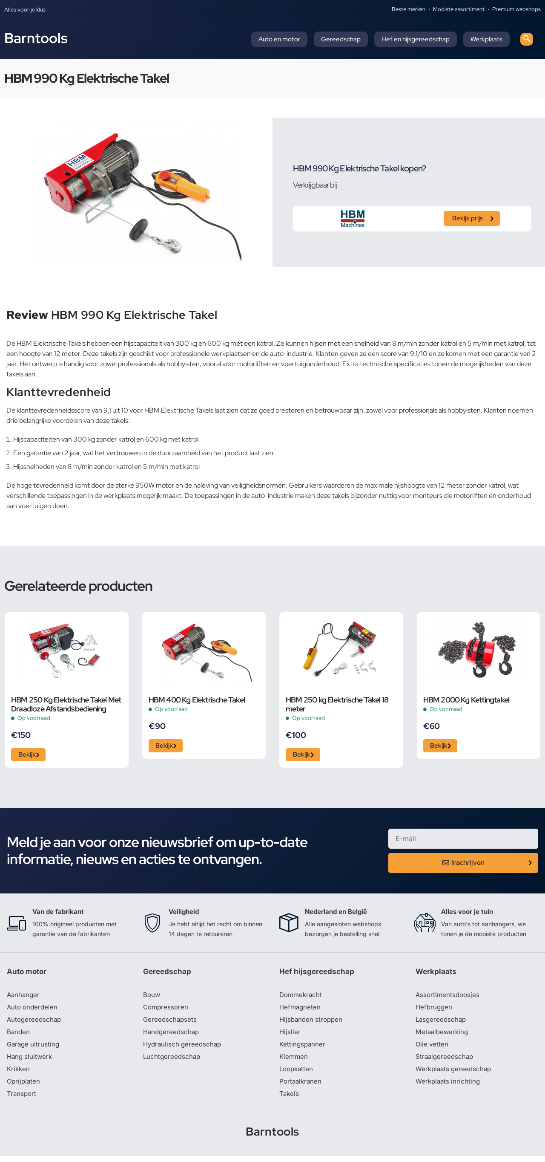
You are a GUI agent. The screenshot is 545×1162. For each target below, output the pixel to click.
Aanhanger (24, 997)
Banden (19, 1036)
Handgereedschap (172, 1036)
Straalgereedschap (446, 1061)
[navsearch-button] (526, 39)
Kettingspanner (303, 1048)
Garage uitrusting (34, 1048)
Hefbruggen (435, 1010)
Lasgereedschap (442, 1023)
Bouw (152, 997)
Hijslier (290, 1036)
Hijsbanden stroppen (312, 1023)
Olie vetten (433, 1048)
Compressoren (166, 1010)
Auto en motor (279, 39)
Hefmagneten (300, 1010)
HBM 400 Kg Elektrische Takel (197, 699)
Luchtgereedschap (172, 1061)
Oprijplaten (24, 1087)
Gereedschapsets (170, 1023)
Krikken (19, 1074)
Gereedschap (341, 39)
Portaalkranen (301, 1087)
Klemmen (294, 1061)
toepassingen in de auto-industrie (244, 495)
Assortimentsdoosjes (449, 997)
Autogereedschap (35, 1023)
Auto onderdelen (33, 1010)
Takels (289, 1100)
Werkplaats (486, 39)
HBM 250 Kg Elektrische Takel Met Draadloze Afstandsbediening (66, 704)
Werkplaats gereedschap (455, 1074)
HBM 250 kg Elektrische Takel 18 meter (337, 704)
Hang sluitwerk (30, 1061)
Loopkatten (297, 1074)
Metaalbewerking (443, 1036)
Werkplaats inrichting (449, 1087)
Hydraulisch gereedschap (184, 1048)
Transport (22, 1100)
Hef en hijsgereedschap (416, 39)
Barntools (36, 38)
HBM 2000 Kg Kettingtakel (466, 699)
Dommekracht (301, 997)
